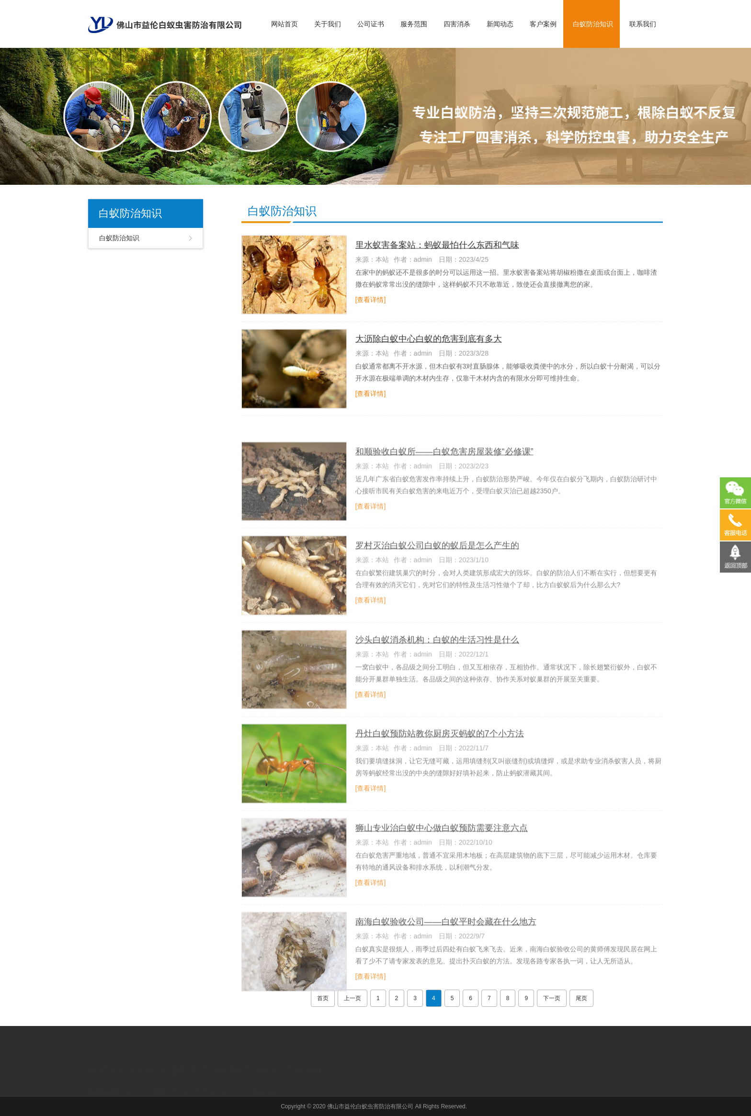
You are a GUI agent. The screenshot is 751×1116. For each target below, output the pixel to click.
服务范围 (413, 24)
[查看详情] (370, 303)
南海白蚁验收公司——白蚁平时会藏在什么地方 (445, 948)
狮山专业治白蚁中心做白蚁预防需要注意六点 (441, 854)
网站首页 (284, 24)
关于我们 (327, 24)
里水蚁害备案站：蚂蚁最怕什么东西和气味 (437, 248)
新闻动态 (500, 24)
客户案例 (543, 24)
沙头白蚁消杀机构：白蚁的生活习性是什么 (437, 666)
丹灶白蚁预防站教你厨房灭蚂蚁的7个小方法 (439, 761)
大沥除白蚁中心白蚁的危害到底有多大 (428, 342)
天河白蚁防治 (253, 1084)
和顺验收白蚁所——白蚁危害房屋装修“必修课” (444, 478)
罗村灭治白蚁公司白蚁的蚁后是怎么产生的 (437, 572)
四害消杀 (457, 24)
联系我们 (642, 24)
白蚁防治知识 (593, 24)
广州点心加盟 (148, 1084)
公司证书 (370, 24)
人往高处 (216, 1084)
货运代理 (185, 1084)
